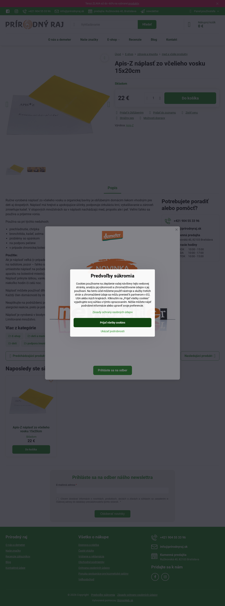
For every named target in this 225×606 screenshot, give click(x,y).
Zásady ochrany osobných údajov (112, 312)
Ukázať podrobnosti (112, 331)
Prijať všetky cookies (112, 322)
